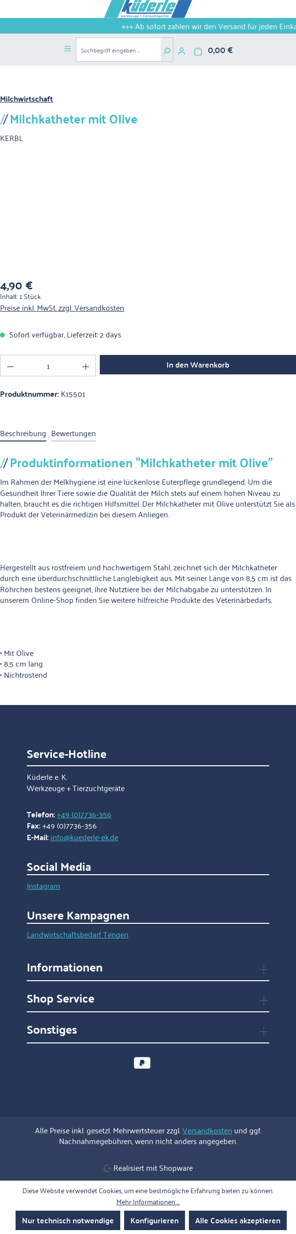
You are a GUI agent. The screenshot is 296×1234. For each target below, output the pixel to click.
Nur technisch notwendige (68, 1220)
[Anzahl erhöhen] (86, 365)
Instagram (43, 885)
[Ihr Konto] (181, 49)
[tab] (23, 433)
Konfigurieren (154, 1220)
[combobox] (118, 49)
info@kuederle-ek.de (84, 837)
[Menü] (67, 47)
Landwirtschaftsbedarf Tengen (78, 934)
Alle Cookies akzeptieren (237, 1220)
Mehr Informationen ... (148, 1201)
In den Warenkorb (197, 364)
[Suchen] (166, 49)
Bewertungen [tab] (73, 433)
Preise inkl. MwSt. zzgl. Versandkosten (62, 307)
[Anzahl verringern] (10, 365)
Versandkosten (207, 1130)
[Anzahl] (48, 365)
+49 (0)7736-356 (84, 814)
